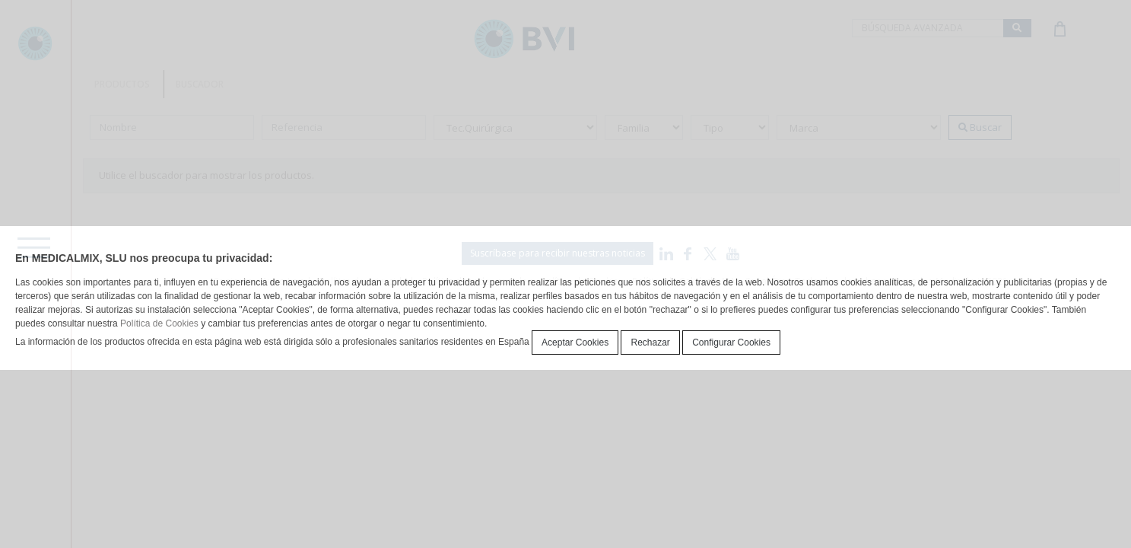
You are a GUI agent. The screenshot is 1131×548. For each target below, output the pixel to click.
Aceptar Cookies (575, 342)
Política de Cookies (159, 323)
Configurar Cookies (731, 342)
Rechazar (650, 342)
